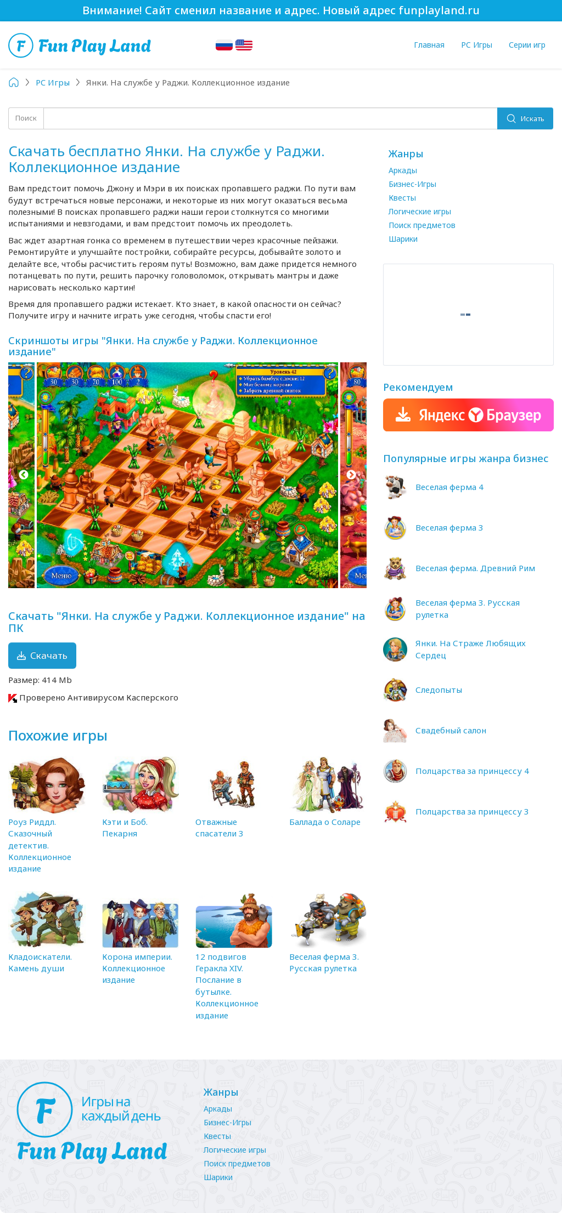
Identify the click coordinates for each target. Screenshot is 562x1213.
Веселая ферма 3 (449, 527)
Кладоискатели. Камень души (40, 962)
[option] (187, 475)
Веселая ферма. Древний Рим (475, 567)
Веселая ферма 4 (449, 486)
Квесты (402, 197)
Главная (429, 44)
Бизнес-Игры (412, 184)
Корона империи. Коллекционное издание (137, 968)
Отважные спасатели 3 (219, 827)
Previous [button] (23, 475)
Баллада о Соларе (325, 821)
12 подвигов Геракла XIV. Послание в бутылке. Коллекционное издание (226, 986)
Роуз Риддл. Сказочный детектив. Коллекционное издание (39, 845)
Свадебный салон (450, 730)
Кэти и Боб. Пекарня (125, 827)
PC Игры (476, 44)
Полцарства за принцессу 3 (472, 811)
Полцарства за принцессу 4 (472, 770)
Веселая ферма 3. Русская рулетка (324, 962)
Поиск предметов (422, 225)
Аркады (403, 170)
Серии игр (527, 44)
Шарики (403, 239)
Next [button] (351, 475)
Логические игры (420, 211)
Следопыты (438, 689)
